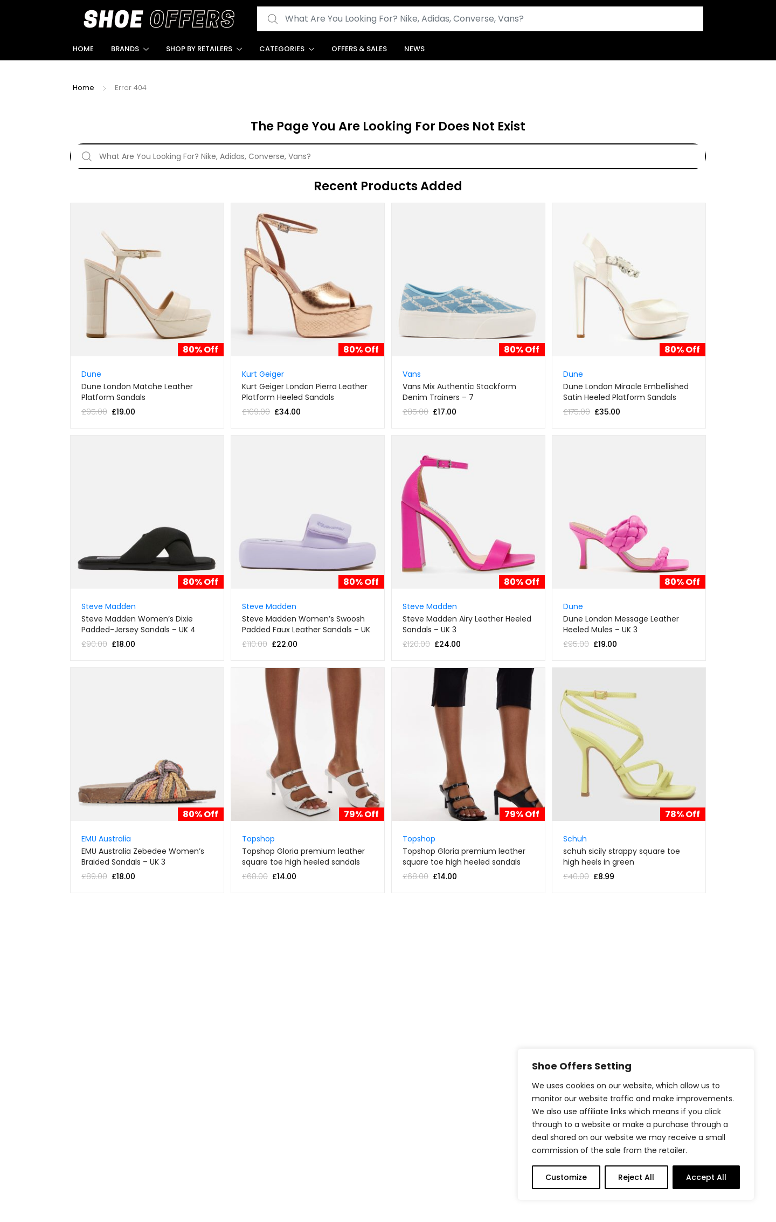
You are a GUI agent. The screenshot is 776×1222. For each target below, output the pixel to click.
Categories (281, 49)
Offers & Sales (359, 49)
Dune (91, 374)
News (414, 49)
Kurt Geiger (263, 374)
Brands (125, 49)
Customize (566, 1177)
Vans (412, 374)
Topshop (258, 838)
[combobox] (480, 19)
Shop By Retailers (199, 49)
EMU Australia (106, 838)
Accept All (706, 1177)
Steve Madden (108, 606)
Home (83, 49)
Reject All (636, 1177)
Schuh (575, 838)
